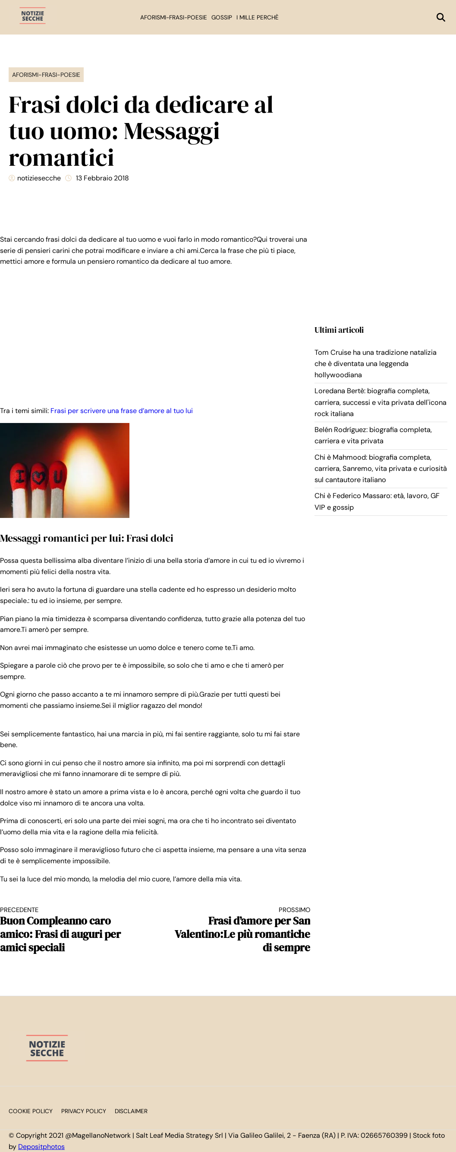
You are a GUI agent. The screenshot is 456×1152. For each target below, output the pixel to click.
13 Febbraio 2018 (102, 178)
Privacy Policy (83, 1111)
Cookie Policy (31, 1111)
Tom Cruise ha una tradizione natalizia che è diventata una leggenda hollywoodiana (375, 364)
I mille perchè (257, 17)
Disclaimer (131, 1111)
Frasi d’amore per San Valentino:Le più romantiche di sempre (240, 930)
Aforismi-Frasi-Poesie (173, 17)
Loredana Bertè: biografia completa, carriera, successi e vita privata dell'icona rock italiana (380, 402)
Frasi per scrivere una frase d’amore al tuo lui (121, 410)
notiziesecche (39, 178)
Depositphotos (41, 1146)
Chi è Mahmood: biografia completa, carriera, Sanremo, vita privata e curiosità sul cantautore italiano (380, 469)
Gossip (221, 17)
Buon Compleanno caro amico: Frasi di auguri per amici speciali (70, 930)
